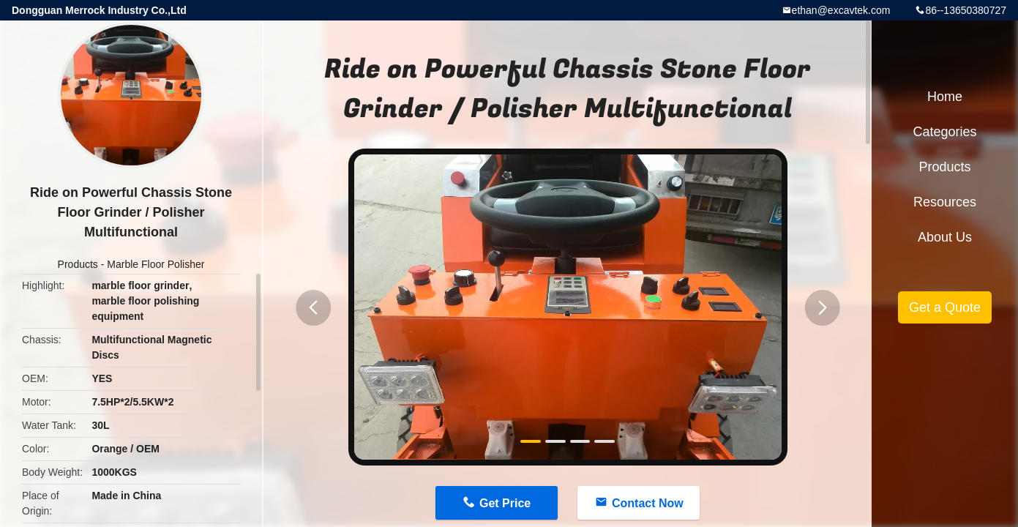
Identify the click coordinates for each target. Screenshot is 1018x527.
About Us (945, 237)
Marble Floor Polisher (155, 264)
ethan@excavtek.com (841, 10)
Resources (944, 202)
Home (944, 96)
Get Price (505, 503)
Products (78, 264)
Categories (944, 131)
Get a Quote (945, 307)
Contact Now (648, 503)
